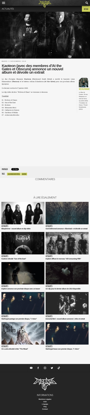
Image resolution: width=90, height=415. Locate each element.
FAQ (45, 406)
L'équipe (45, 404)
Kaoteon (24, 174)
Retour (86, 9)
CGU (45, 402)
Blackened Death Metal (14, 174)
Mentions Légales (45, 399)
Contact (45, 409)
